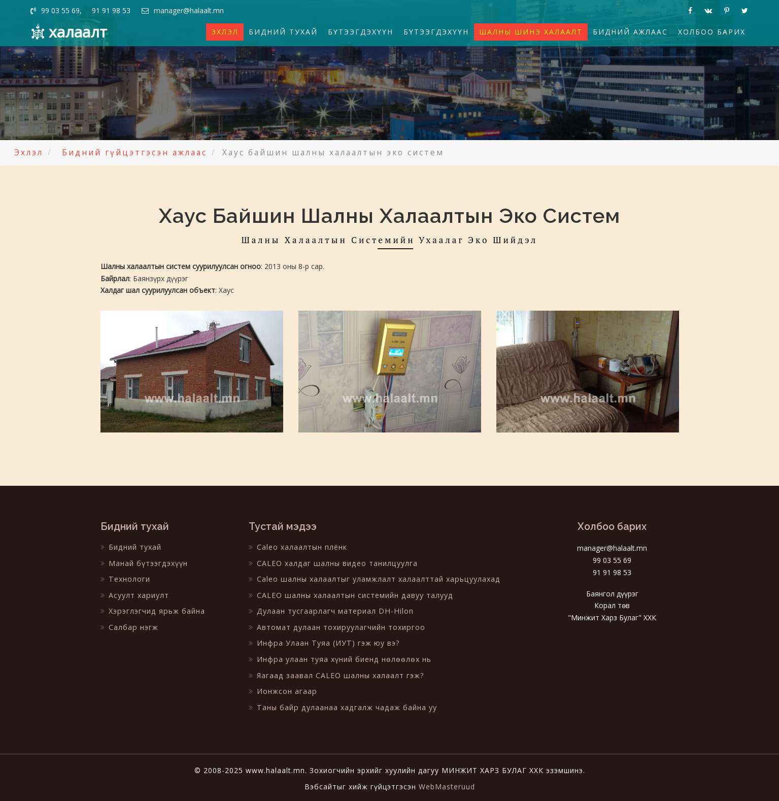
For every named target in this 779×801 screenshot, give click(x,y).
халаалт (78, 31)
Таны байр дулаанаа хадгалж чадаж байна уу (341, 705)
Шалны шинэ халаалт (531, 32)
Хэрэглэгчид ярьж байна (152, 610)
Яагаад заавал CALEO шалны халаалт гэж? (335, 674)
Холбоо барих (712, 32)
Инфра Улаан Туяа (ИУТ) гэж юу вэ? (323, 642)
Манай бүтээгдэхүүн (143, 563)
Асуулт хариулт (134, 594)
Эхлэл (225, 32)
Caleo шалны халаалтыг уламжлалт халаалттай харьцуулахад (373, 578)
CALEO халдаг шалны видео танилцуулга (332, 563)
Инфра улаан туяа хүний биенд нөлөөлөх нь (338, 657)
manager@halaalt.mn (184, 10)
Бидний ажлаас (630, 32)
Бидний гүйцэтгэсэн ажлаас (134, 152)
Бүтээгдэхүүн (360, 32)
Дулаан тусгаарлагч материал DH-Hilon (330, 610)
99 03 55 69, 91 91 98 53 (81, 10)
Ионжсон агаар (283, 689)
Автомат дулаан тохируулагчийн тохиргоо (336, 626)
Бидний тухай (283, 32)
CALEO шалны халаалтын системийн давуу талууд (350, 594)
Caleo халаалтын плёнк (298, 547)
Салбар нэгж (129, 626)
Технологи (125, 578)
